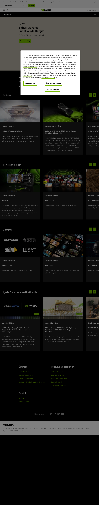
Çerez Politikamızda (30, 66)
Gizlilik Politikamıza (48, 77)
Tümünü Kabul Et (52, 89)
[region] (50, 72)
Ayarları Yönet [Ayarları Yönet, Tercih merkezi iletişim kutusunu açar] (30, 83)
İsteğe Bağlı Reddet (53, 83)
